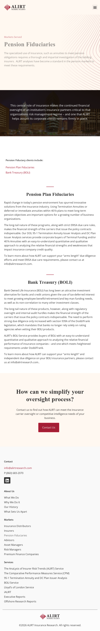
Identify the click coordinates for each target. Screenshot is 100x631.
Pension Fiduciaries (15, 535)
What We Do (11, 497)
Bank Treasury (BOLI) (18, 172)
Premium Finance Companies (21, 554)
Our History (11, 507)
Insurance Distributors (17, 526)
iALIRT (7, 592)
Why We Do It (12, 502)
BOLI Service (11, 582)
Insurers (9, 530)
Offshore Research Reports (20, 601)
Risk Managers (12, 549)
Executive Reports (14, 596)
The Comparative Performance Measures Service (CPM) (36, 573)
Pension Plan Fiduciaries (20, 167)
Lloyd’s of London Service (19, 587)
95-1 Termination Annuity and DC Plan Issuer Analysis (35, 578)
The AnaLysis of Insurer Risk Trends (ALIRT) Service (34, 568)
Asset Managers (13, 545)
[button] (94, 7)
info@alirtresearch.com (18, 468)
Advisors (9, 540)
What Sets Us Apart (15, 511)
